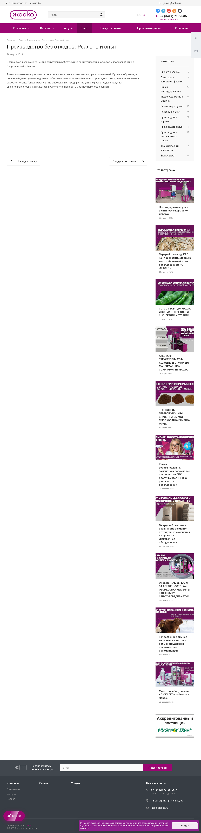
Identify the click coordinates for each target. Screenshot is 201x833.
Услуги (68, 28)
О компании (13, 789)
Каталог (47, 28)
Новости (11, 799)
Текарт (28, 825)
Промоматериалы (149, 28)
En (138, 14)
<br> (77, 120)
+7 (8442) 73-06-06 (173, 16)
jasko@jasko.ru (170, 3)
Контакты (181, 28)
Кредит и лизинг (111, 28)
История (11, 794)
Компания (21, 28)
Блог (85, 28)
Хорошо (185, 826)
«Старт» (14, 816)
